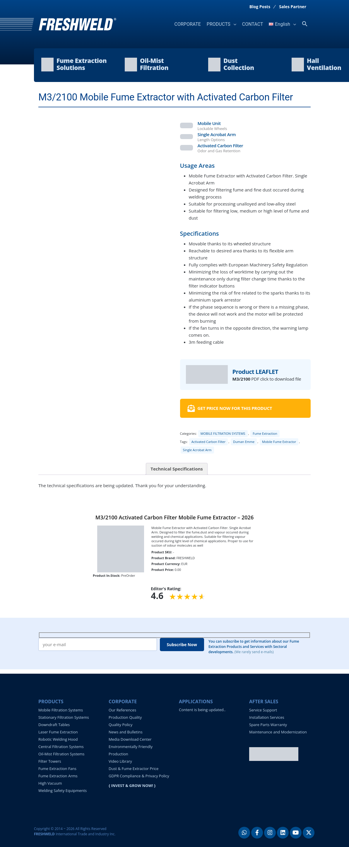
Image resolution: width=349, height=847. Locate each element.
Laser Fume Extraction (58, 732)
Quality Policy (120, 724)
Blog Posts (259, 7)
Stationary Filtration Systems (63, 717)
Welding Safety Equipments (62, 790)
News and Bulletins (126, 732)
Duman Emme (243, 441)
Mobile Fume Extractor (279, 441)
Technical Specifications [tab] (176, 469)
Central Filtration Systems (61, 746)
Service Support (263, 710)
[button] (305, 24)
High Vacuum (50, 783)
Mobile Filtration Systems (60, 710)
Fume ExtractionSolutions (82, 64)
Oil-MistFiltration (154, 64)
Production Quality (125, 717)
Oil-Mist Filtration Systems (61, 754)
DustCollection (238, 64)
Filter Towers (49, 761)
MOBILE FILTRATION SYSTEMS (223, 433)
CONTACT (252, 24)
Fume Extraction (265, 433)
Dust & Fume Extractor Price (133, 768)
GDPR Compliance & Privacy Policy (139, 775)
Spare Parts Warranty (268, 724)
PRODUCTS (218, 24)
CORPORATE (187, 24)
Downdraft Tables (54, 724)
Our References (122, 710)
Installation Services (266, 717)
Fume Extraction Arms (58, 775)
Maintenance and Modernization (278, 732)
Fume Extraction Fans (57, 768)
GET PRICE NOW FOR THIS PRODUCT (229, 408)
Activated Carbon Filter (208, 441)
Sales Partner (292, 7)
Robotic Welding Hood (58, 739)
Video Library (120, 761)
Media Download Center (130, 739)
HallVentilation (324, 64)
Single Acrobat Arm (197, 450)
